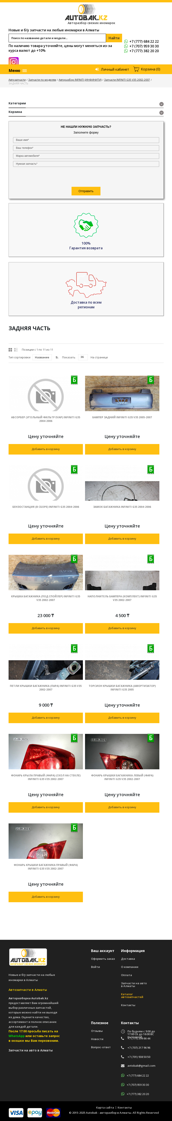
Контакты (128, 1005)
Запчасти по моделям (42, 80)
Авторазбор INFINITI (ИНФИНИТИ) (80, 80)
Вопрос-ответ (101, 1047)
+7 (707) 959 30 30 (141, 46)
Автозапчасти (17, 80)
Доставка (128, 958)
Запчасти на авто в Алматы (134, 984)
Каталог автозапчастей (132, 995)
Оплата (126, 975)
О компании (129, 967)
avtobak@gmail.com (141, 1066)
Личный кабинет (115, 69)
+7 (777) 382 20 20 (141, 51)
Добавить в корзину (46, 449)
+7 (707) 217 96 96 (138, 1048)
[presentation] (39, 177)
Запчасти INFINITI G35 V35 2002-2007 (127, 80)
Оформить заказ (103, 958)
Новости (97, 1039)
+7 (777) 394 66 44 (138, 1038)
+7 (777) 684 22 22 (141, 41)
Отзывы (97, 1031)
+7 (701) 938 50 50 (138, 1057)
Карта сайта (105, 1107)
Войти (95, 967)
